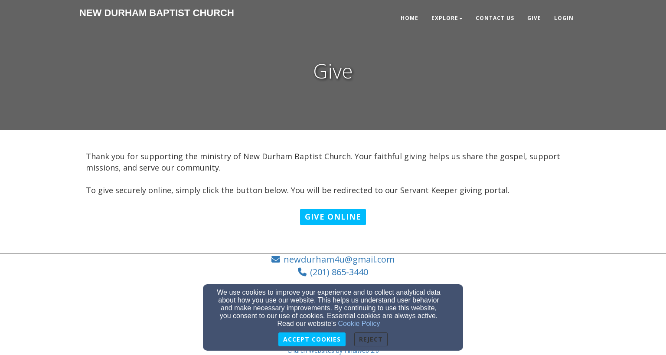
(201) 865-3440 (339, 272)
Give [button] (534, 18)
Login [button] (564, 18)
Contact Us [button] (495, 18)
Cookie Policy (359, 323)
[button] (333, 217)
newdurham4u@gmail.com (339, 259)
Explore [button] (447, 18)
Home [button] (409, 18)
